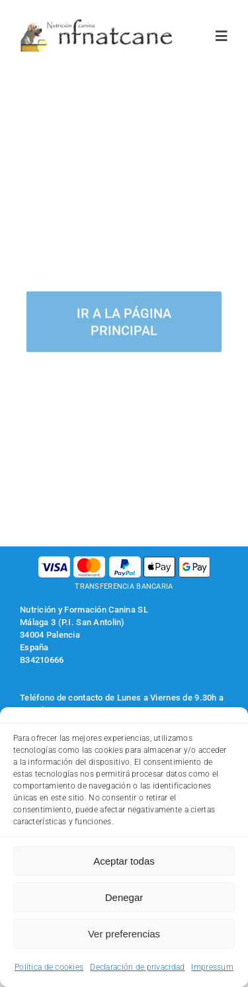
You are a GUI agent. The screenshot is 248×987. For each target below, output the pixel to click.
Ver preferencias (124, 933)
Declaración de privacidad (137, 967)
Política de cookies (49, 967)
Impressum (212, 967)
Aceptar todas (124, 861)
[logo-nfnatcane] (97, 24)
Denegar (124, 897)
